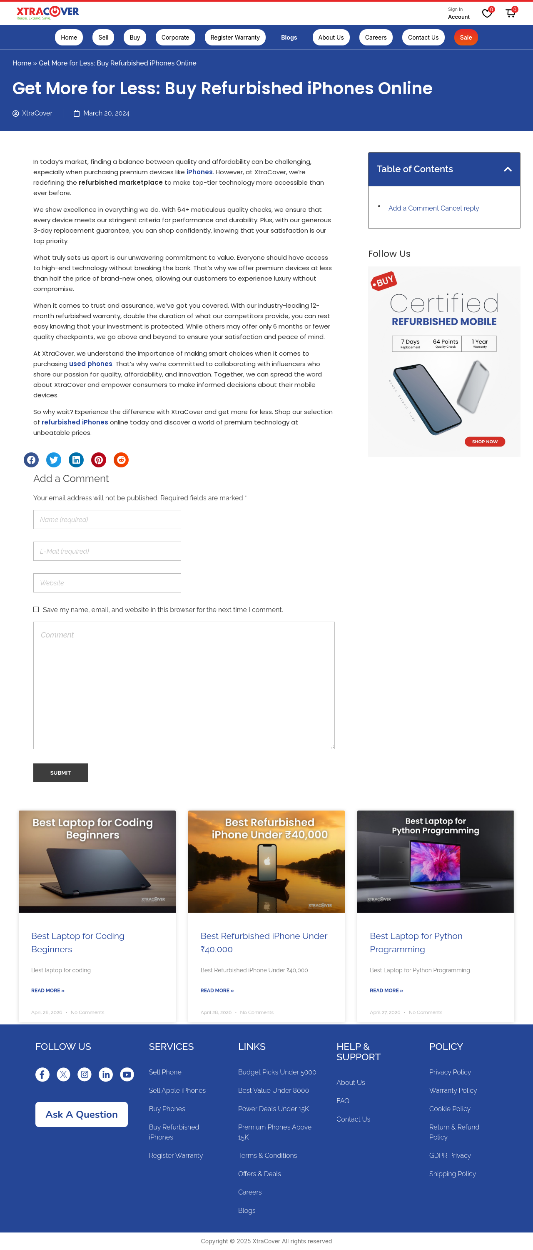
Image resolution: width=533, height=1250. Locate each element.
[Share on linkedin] (76, 459)
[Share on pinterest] (98, 459)
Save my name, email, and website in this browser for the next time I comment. (163, 610)
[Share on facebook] (31, 459)
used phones (90, 363)
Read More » (48, 991)
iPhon (196, 172)
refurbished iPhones (75, 422)
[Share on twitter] (53, 459)
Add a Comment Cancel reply (434, 208)
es (209, 172)
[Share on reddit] (121, 459)
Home (22, 63)
